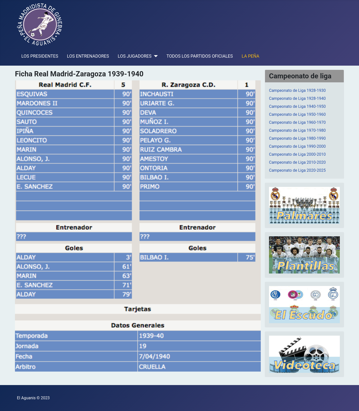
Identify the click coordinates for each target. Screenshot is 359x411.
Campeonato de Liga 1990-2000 (297, 146)
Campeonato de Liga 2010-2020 (297, 162)
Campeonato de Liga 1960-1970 (297, 122)
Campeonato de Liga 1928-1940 (297, 98)
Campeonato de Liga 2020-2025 (297, 170)
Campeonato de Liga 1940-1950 (297, 106)
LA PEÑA (250, 56)
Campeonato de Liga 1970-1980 (297, 130)
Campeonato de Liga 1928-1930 (297, 90)
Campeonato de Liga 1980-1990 (297, 138)
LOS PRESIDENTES (39, 56)
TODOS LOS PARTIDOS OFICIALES (200, 56)
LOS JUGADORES (134, 56)
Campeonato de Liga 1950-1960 (297, 114)
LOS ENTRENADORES (88, 56)
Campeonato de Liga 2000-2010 (297, 154)
